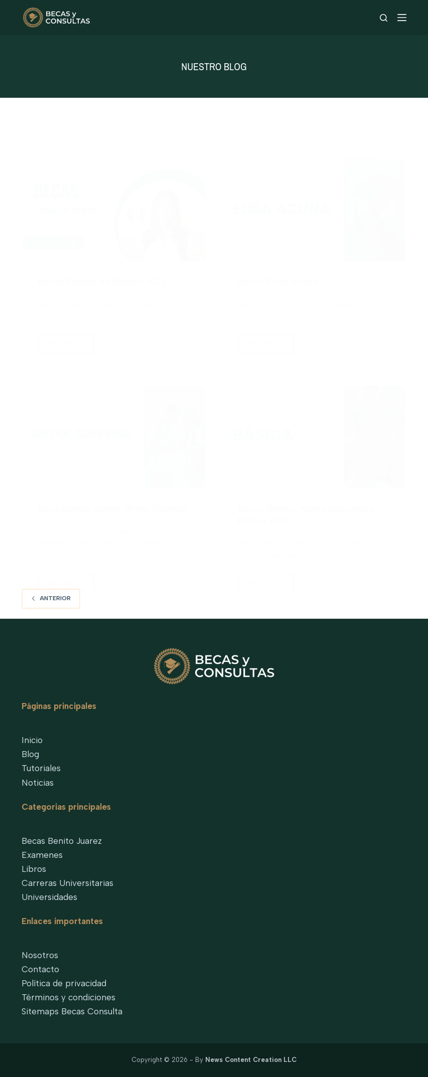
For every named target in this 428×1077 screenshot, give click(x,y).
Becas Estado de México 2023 (102, 281)
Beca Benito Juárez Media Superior (113, 508)
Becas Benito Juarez (62, 841)
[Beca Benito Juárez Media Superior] (114, 436)
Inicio (32, 740)
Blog (30, 754)
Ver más (68, 345)
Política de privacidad (64, 983)
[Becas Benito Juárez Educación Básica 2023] (314, 436)
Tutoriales (41, 768)
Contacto (40, 969)
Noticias (38, 783)
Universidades (49, 897)
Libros (34, 869)
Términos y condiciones (68, 997)
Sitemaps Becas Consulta (72, 1011)
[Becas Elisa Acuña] (314, 209)
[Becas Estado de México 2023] (114, 209)
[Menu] (401, 17)
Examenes (42, 855)
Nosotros (40, 955)
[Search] (383, 18)
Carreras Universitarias (67, 883)
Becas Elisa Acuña (278, 281)
